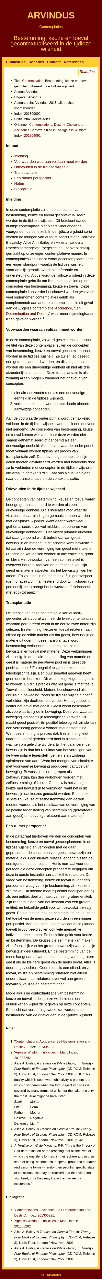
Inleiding (21, 156)
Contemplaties (51, 27)
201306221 (46, 1047)
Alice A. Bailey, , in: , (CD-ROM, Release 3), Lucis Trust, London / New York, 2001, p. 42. (54, 1134)
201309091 (32, 135)
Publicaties (15, 62)
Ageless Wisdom (27, 1052)
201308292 (22, 1058)
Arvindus (51, 15)
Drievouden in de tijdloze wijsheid (41, 167)
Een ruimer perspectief (32, 178)
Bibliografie (23, 189)
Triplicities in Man (53, 1052)
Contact (54, 62)
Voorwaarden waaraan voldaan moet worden (50, 162)
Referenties (74, 62)
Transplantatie (25, 173)
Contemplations (40, 124)
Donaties (36, 62)
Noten (19, 183)
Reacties (87, 72)
